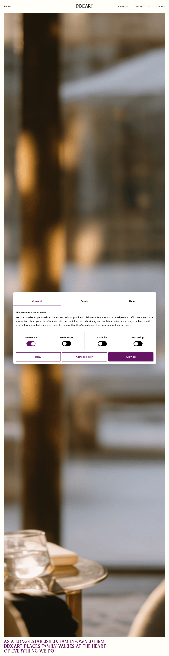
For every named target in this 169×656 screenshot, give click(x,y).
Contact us (142, 6)
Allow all (131, 356)
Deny (38, 356)
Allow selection (84, 356)
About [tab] (132, 301)
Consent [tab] (37, 301)
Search (161, 6)
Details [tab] (85, 301)
